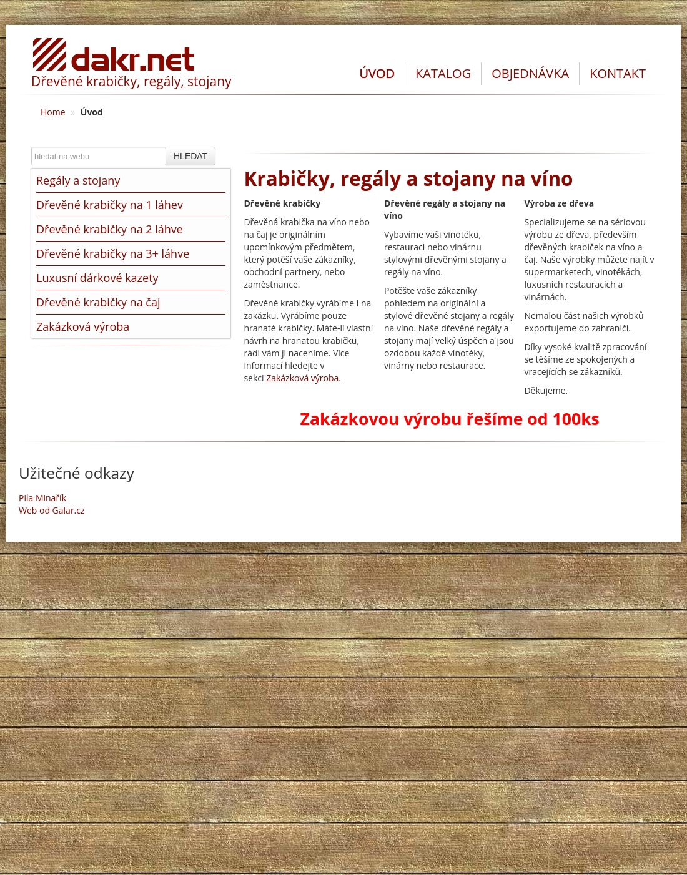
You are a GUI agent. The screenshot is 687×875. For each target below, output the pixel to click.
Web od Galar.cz (52, 510)
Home (53, 112)
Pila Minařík (42, 498)
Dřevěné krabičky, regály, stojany (131, 81)
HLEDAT (190, 156)
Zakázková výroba (302, 378)
